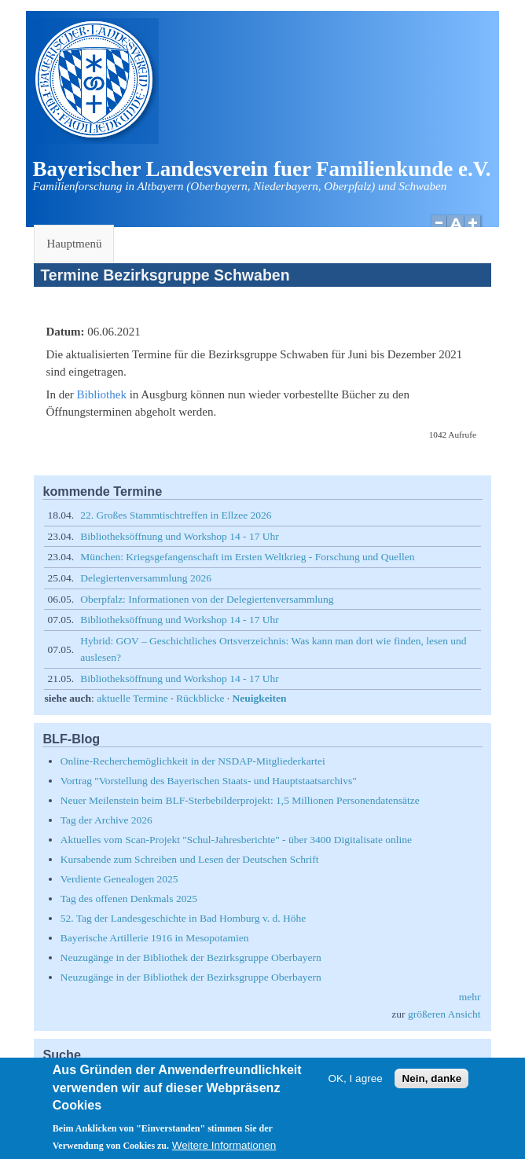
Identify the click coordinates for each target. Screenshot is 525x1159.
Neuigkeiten (260, 698)
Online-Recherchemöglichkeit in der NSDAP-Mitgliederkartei (193, 761)
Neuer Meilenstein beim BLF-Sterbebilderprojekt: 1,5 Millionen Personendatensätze (240, 800)
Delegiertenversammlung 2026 (145, 578)
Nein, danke (431, 1082)
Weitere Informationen (224, 1150)
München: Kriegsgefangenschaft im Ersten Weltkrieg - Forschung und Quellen (247, 557)
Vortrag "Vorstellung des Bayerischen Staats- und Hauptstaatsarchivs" (209, 781)
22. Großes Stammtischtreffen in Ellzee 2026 (175, 515)
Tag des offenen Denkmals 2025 (129, 898)
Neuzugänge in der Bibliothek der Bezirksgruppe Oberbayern (191, 957)
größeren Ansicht (444, 1014)
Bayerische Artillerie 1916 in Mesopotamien (155, 938)
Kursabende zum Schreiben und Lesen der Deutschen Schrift (190, 859)
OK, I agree (356, 1082)
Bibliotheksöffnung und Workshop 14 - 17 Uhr (179, 536)
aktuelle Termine (132, 698)
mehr (470, 997)
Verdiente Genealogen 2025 (119, 879)
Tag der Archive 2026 (106, 820)
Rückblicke (200, 698)
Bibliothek (102, 394)
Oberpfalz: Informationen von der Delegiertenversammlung (206, 599)
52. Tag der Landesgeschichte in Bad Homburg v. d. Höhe (184, 918)
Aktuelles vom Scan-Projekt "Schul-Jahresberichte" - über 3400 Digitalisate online (236, 839)
